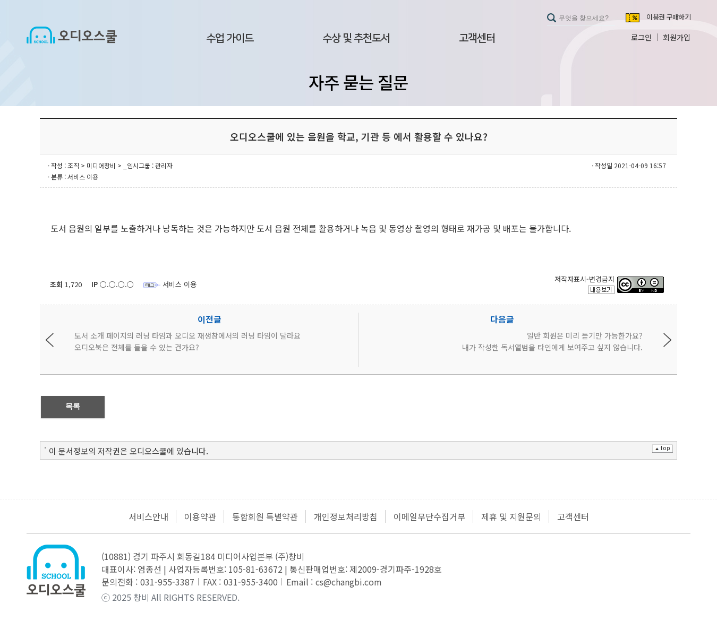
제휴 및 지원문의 (511, 516)
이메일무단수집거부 (429, 516)
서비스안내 (148, 516)
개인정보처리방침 (346, 516)
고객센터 (477, 38)
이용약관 (200, 516)
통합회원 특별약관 (265, 516)
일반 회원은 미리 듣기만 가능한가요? (585, 335)
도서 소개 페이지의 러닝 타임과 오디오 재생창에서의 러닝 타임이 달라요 (187, 335)
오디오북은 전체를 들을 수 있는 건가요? (136, 347)
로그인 (641, 37)
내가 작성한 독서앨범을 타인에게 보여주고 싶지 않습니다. (552, 347)
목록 (72, 406)
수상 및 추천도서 (356, 38)
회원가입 (676, 37)
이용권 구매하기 (668, 17)
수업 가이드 (229, 38)
